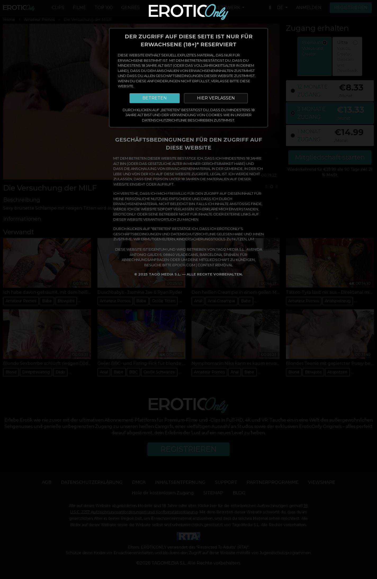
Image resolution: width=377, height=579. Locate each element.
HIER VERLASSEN (216, 98)
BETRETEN (154, 98)
